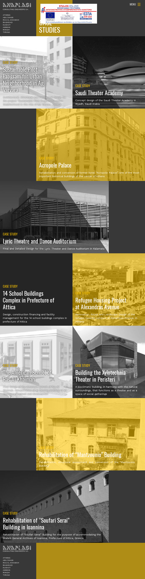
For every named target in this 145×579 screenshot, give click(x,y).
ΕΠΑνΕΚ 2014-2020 (68, 14)
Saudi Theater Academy (99, 92)
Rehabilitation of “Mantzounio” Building (80, 454)
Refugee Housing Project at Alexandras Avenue (100, 303)
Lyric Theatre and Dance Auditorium (39, 241)
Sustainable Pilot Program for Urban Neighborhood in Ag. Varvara (24, 79)
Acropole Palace (55, 165)
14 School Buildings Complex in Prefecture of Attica (28, 300)
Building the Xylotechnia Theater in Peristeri (100, 375)
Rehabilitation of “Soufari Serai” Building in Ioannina (36, 523)
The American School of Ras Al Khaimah (27, 375)
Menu (133, 4)
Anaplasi (17, 5)
